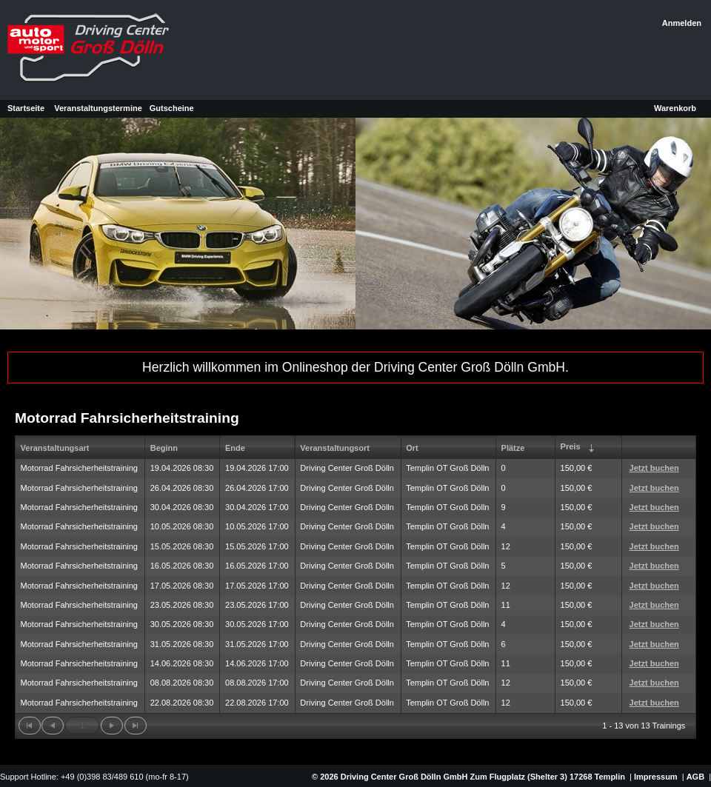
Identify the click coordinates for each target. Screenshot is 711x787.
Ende (235, 447)
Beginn (164, 447)
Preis (579, 448)
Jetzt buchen (654, 467)
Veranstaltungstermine (98, 108)
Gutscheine (172, 108)
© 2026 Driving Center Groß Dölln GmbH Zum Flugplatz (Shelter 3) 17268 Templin (467, 776)
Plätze (513, 447)
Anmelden (681, 23)
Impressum (656, 776)
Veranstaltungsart (55, 447)
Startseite (25, 108)
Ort (412, 447)
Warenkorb (675, 108)
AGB (695, 776)
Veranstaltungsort (335, 447)
